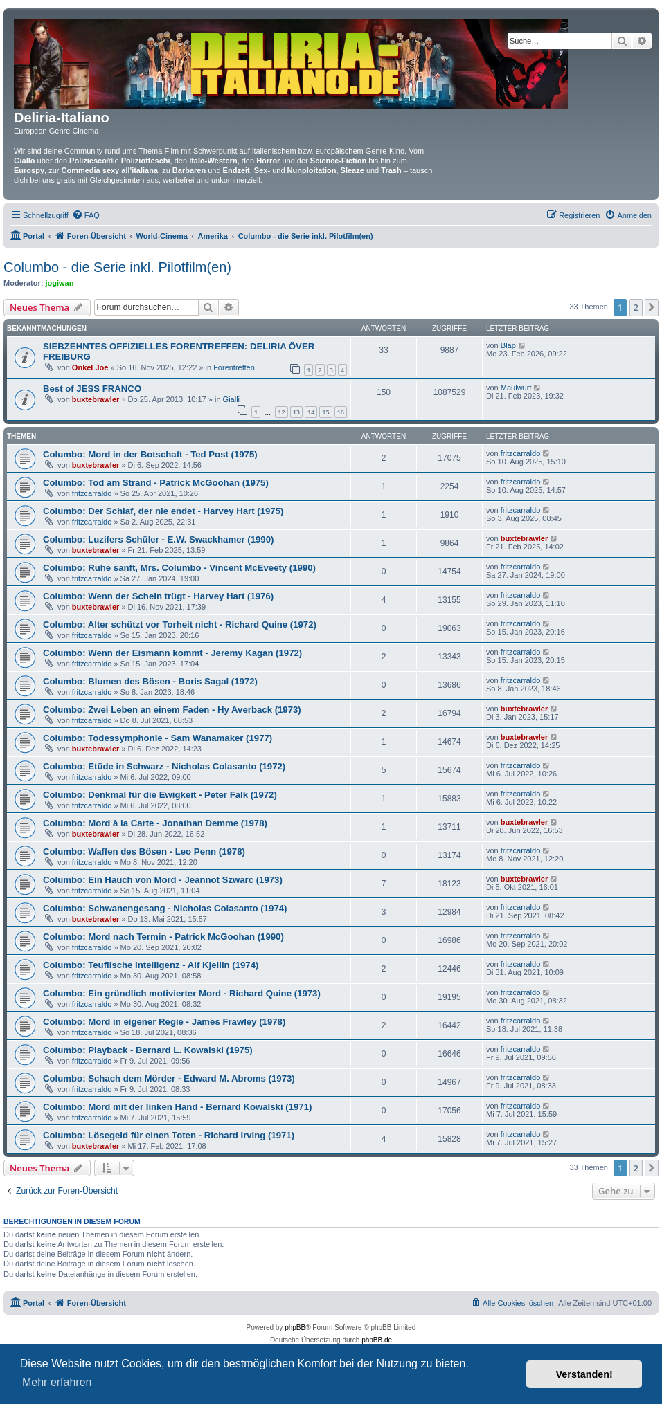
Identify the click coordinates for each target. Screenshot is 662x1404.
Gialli (231, 399)
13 (296, 412)
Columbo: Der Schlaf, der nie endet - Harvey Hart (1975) (163, 511)
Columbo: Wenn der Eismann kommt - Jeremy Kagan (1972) (172, 653)
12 (281, 412)
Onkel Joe (90, 367)
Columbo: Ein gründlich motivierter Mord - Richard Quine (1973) (182, 993)
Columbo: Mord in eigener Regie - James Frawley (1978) (164, 1021)
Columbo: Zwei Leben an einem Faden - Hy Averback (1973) (172, 709)
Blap (508, 345)
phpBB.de (376, 1340)
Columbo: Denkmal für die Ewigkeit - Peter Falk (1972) (160, 795)
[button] (652, 307)
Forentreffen (234, 367)
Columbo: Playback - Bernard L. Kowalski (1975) (148, 1050)
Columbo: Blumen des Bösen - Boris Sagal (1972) (150, 681)
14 (310, 412)
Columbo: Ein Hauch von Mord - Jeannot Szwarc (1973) (163, 880)
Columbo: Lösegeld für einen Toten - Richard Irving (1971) (168, 1135)
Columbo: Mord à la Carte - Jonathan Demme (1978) (155, 823)
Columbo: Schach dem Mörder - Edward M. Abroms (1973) (169, 1078)
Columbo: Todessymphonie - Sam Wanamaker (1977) (157, 738)
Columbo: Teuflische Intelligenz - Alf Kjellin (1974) (150, 965)
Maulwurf (516, 387)
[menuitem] (86, 215)
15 (325, 412)
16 (340, 412)
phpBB (295, 1327)
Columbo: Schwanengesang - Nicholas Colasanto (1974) (165, 908)
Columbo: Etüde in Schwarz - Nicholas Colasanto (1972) (164, 766)
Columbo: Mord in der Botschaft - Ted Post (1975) (150, 454)
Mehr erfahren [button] (57, 1382)
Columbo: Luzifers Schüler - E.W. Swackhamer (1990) (158, 539)
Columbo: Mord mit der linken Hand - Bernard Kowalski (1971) (177, 1107)
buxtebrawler (95, 399)
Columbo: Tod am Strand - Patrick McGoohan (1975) (156, 482)
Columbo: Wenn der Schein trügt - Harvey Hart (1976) (158, 596)
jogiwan (60, 283)
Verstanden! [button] (584, 1374)
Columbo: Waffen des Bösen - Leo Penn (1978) (144, 851)
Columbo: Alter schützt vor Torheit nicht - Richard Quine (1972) (179, 624)
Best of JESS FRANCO (92, 388)
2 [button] (636, 307)
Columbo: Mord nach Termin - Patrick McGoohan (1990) (163, 936)
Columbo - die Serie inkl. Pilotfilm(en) (117, 267)
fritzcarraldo (520, 453)
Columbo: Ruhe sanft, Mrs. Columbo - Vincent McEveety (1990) (179, 568)
